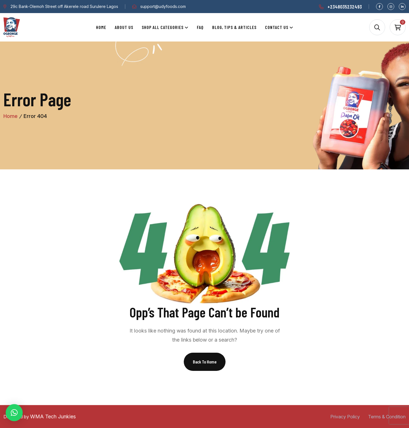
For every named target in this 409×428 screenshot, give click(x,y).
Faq (200, 27)
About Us (124, 27)
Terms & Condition (387, 416)
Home (101, 27)
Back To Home (204, 361)
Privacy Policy (345, 416)
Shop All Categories (162, 27)
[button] (14, 412)
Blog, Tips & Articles (234, 27)
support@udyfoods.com (163, 6)
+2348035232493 (344, 6)
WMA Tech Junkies (53, 416)
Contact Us (276, 27)
